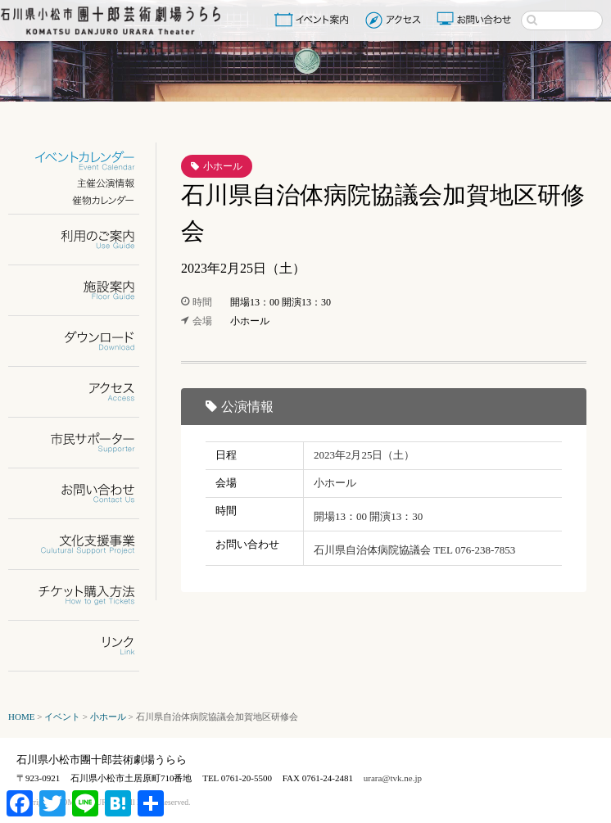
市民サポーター (84, 442)
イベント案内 (314, 19)
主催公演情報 (84, 183)
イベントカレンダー (84, 161)
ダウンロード (84, 341)
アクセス (395, 19)
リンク (84, 645)
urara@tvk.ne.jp (393, 778)
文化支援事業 (84, 544)
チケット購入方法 (84, 595)
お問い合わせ (476, 19)
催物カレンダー (84, 200)
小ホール (222, 166)
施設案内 (84, 290)
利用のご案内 (84, 239)
